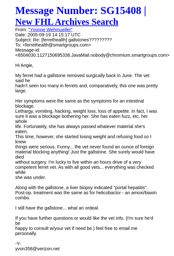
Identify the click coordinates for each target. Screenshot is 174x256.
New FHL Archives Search (66, 22)
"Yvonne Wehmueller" (51, 29)
